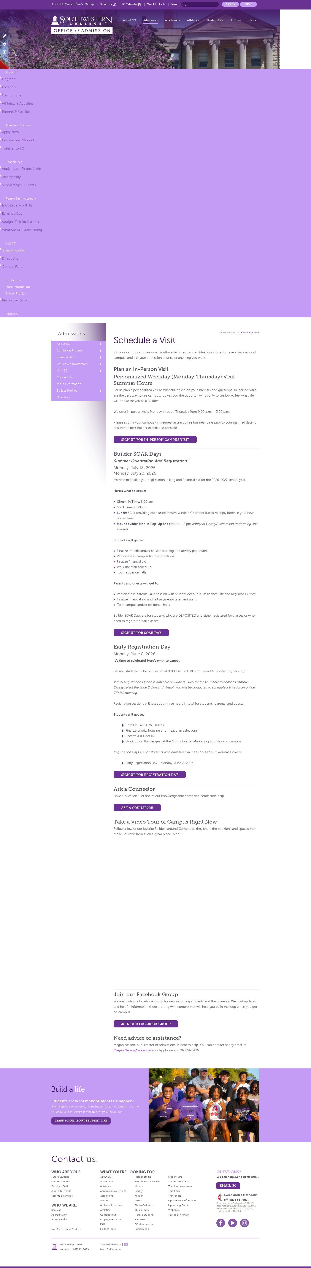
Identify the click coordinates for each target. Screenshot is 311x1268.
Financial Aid (13, 162)
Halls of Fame (108, 1228)
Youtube (232, 1223)
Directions (10, 258)
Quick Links (154, 4)
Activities (105, 1186)
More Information (17, 286)
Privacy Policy (59, 1219)
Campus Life (11, 95)
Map (87, 4)
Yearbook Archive (178, 1214)
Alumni (236, 20)
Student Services (178, 1181)
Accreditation (59, 1214)
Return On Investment (20, 198)
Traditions (174, 1190)
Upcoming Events (178, 1205)
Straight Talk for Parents (20, 222)
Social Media (142, 1228)
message (126, 1244)
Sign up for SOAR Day (141, 633)
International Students (19, 140)
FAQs (103, 1224)
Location (9, 87)
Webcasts (173, 1209)
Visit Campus (7, 44)
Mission (139, 1195)
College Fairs (12, 266)
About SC (129, 20)
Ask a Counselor (137, 808)
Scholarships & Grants (19, 185)
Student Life (214, 20)
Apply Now (10, 132)
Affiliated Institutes (111, 1205)
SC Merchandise (144, 1224)
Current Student (60, 1181)
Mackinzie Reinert (16, 300)
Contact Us (13, 280)
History (139, 1186)
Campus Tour (108, 1214)
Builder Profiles (15, 293)
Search (175, 4)
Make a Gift (7, 51)
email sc (228, 1185)
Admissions (71, 333)
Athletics (193, 20)
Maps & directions (110, 1249)
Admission (150, 20)
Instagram (244, 1223)
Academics (172, 20)
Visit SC (10, 243)
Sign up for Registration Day (149, 775)
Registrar (140, 1219)
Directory (106, 4)
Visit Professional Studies (66, 1229)
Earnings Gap (12, 213)
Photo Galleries (143, 1205)
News (252, 20)
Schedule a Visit (14, 250)
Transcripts (174, 1195)
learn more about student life (81, 1120)
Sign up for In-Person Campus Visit (155, 439)
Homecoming (143, 1176)
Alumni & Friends (61, 1190)
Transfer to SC (13, 148)
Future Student (60, 1176)
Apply (230, 4)
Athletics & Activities (17, 103)
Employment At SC (111, 1219)
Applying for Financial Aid (21, 168)
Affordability (11, 177)
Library (139, 1190)
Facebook (220, 1223)
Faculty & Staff (59, 1186)
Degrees (8, 79)
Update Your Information (182, 1200)
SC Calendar (129, 4)
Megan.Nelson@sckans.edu (134, 1050)
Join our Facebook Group (146, 1024)
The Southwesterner (180, 1186)
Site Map (56, 1209)
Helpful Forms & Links (147, 1181)
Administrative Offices (113, 1190)
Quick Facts (142, 1209)
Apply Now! (7, 36)
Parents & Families (16, 111)
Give (248, 4)
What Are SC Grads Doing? (23, 230)
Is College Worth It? (17, 205)
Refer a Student (144, 1214)
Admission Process (18, 125)
